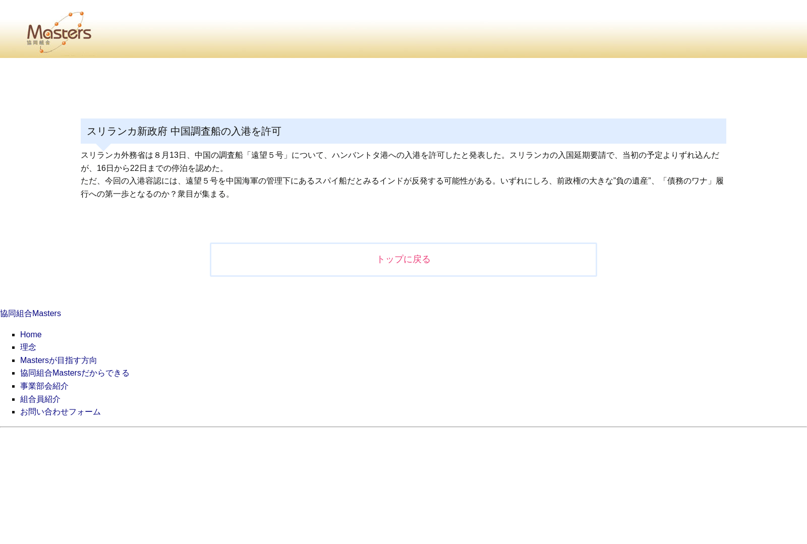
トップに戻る (403, 259)
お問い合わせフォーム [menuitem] (60, 411)
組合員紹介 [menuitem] (40, 399)
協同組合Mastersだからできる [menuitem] (75, 373)
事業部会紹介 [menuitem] (44, 386)
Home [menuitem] (31, 334)
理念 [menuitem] (28, 347)
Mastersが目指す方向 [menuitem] (58, 360)
